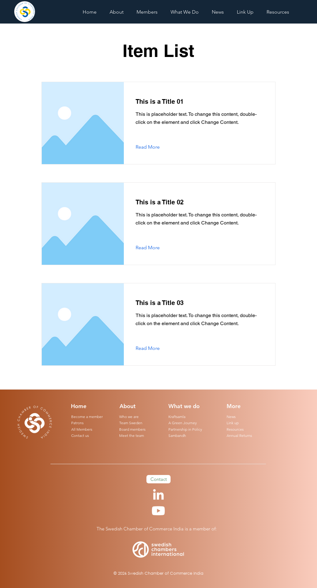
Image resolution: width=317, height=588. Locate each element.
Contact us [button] (80, 435)
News (231, 416)
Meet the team (131, 435)
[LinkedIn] (158, 494)
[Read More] (152, 147)
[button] (184, 12)
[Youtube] (158, 510)
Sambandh (177, 435)
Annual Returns (239, 435)
